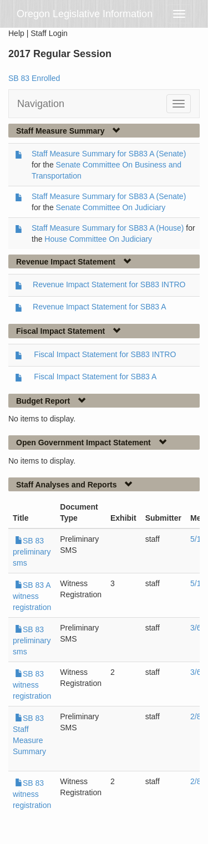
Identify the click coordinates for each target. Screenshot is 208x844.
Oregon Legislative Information (85, 13)
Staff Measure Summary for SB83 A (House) (108, 227)
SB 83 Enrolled (34, 78)
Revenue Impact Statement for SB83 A (99, 306)
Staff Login (49, 33)
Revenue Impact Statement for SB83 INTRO (109, 284)
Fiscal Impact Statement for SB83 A (95, 376)
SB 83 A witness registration (32, 596)
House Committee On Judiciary (98, 239)
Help (16, 33)
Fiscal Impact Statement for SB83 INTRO (105, 354)
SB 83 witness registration (32, 684)
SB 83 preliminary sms (31, 551)
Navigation (40, 103)
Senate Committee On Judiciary (111, 207)
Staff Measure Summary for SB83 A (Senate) (109, 153)
